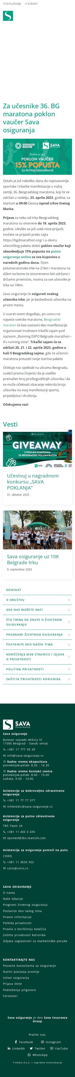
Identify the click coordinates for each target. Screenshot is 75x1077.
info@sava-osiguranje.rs (25, 755)
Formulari (10, 996)
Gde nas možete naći (38, 610)
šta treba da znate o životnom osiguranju (38, 622)
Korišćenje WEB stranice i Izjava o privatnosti (38, 656)
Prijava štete (12, 984)
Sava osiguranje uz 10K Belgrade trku (33, 559)
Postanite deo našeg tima (38, 644)
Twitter (37, 1048)
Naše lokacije (13, 899)
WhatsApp (37, 1055)
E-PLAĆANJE (13, 3)
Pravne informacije (17, 917)
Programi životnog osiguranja (38, 634)
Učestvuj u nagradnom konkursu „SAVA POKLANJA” (33, 481)
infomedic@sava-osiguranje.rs (30, 806)
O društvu (38, 600)
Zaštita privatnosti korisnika (38, 679)
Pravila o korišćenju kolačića (24, 929)
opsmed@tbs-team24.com (26, 838)
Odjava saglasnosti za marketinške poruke (35, 941)
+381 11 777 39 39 (21, 749)
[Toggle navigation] (70, 16)
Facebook (23, 1042)
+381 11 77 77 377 (21, 800)
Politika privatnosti (38, 669)
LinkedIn (16, 1048)
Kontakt (13, 590)
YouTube (59, 1048)
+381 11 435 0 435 (21, 832)
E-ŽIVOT (32, 3)
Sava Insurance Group (50, 1019)
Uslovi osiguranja (16, 978)
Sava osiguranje (20, 1017)
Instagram (51, 1042)
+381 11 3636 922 (20, 862)
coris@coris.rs (17, 868)
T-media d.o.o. (21, 1062)
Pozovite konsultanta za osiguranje (29, 966)
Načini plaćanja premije (21, 972)
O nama (9, 893)
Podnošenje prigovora (19, 990)
